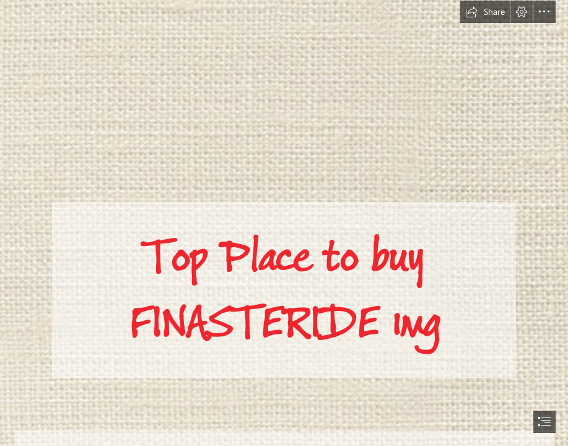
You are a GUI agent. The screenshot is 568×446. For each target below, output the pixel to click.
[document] (284, 223)
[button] (485, 12)
